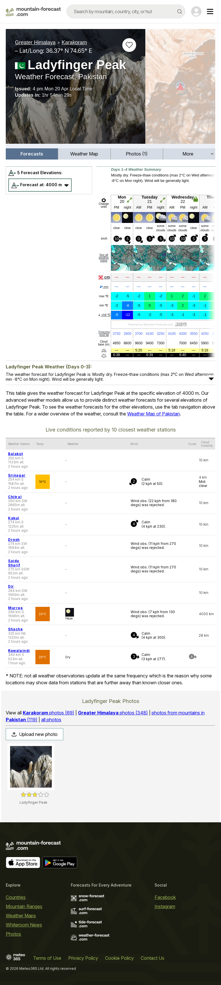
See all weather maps (104, 257)
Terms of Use (47, 958)
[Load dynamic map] (180, 89)
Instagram (165, 906)
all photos (51, 719)
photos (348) (113, 713)
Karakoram (74, 42)
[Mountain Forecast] (33, 11)
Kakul (13, 518)
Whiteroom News (24, 925)
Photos (13, 934)
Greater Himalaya (35, 42)
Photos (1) (137, 154)
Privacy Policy (83, 958)
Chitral (15, 497)
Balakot (15, 454)
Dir (11, 586)
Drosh (14, 539)
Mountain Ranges (24, 906)
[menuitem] (32, 154)
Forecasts (31, 154)
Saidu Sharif (14, 563)
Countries (16, 897)
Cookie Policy (119, 958)
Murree (15, 608)
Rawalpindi (19, 650)
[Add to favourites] (129, 45)
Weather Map (84, 154)
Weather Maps (21, 915)
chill (104, 314)
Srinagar (17, 475)
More (187, 154)
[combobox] (125, 11)
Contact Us (152, 958)
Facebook (165, 897)
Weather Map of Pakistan (153, 414)
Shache (15, 629)
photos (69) (48, 713)
